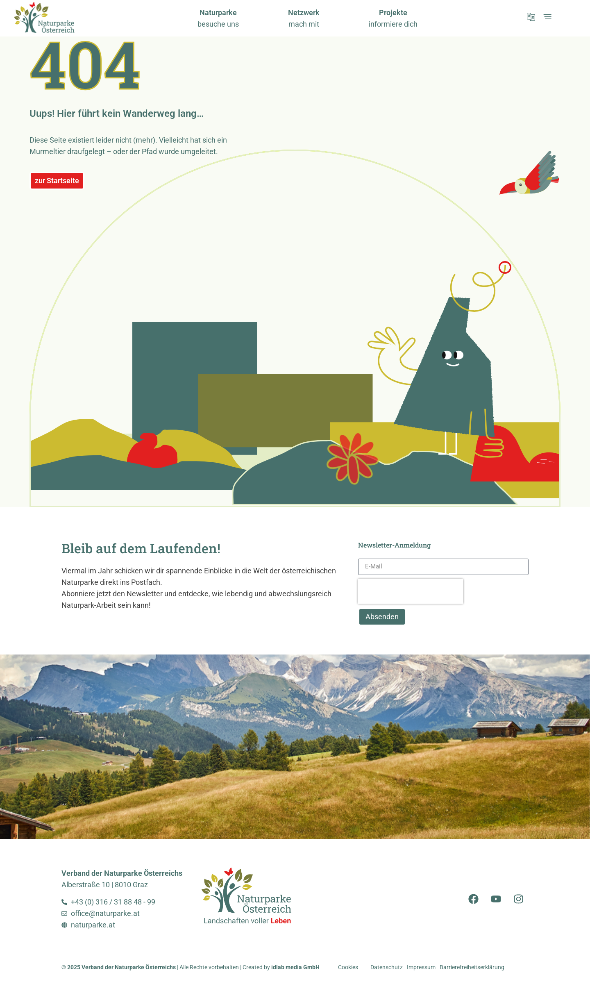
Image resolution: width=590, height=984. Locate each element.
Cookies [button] (348, 967)
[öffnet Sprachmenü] (531, 17)
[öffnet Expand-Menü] (547, 17)
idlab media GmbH (295, 967)
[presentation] (410, 591)
